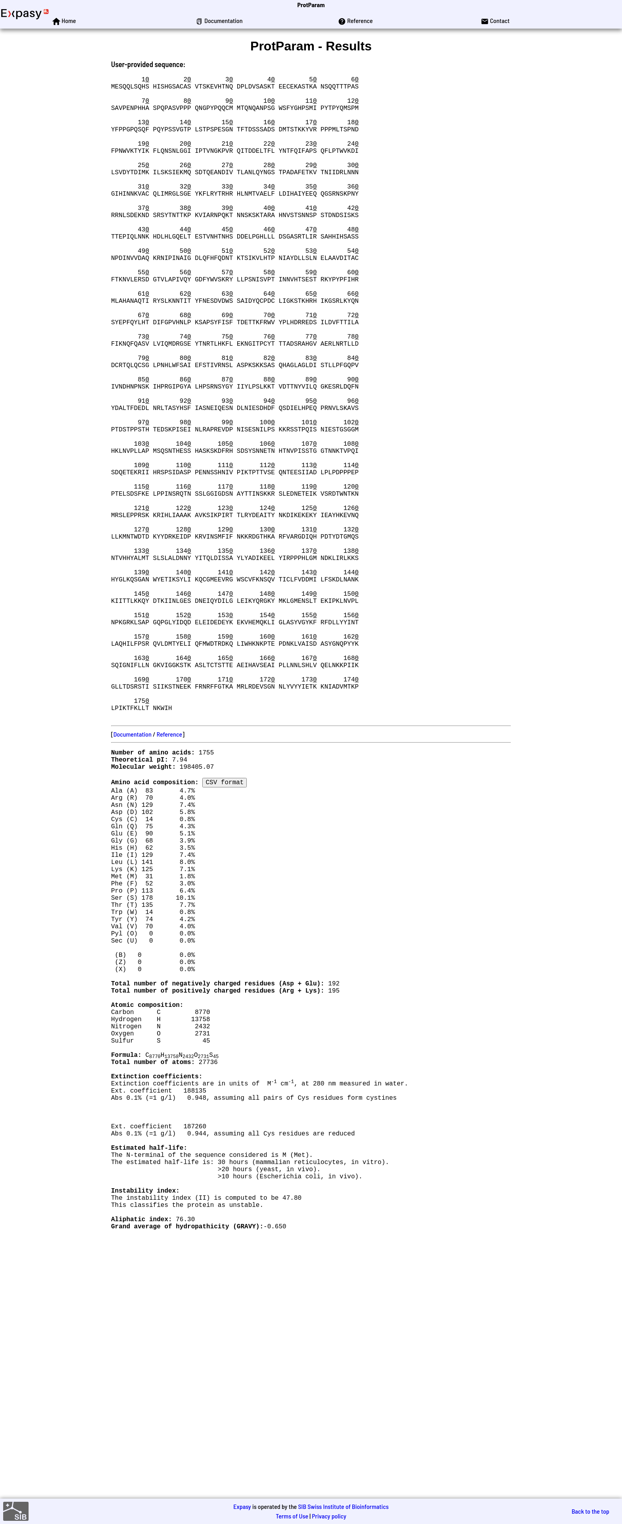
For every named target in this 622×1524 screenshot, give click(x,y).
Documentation (132, 877)
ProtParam (311, 4)
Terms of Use (292, 1516)
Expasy (242, 1506)
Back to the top (590, 1511)
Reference (169, 877)
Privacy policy (329, 1516)
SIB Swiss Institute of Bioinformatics (343, 1506)
